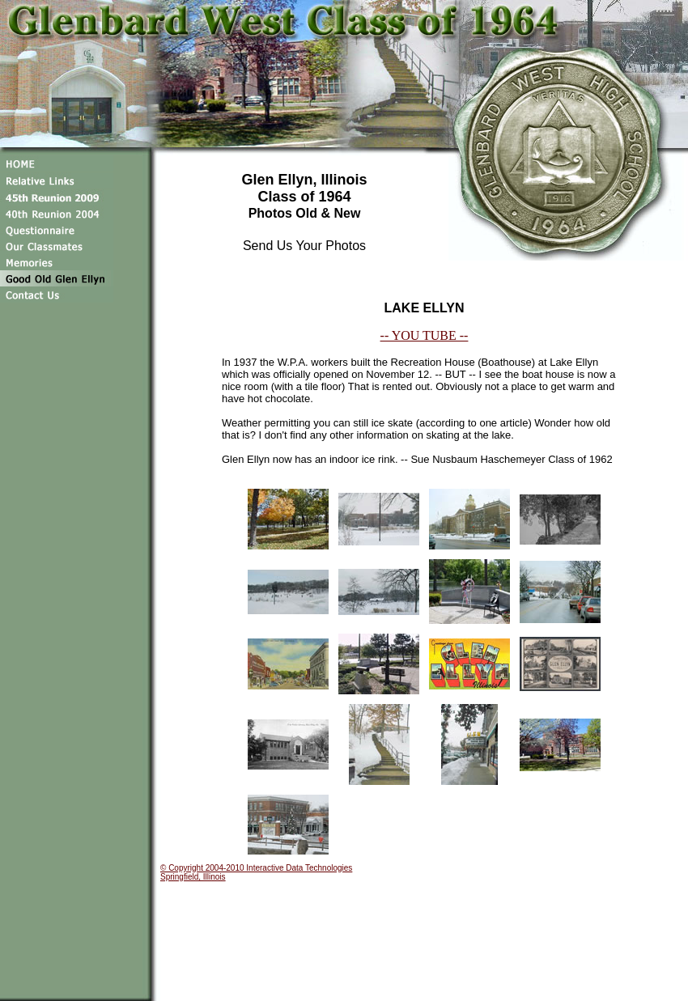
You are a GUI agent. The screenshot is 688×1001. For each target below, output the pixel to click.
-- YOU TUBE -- (424, 335)
